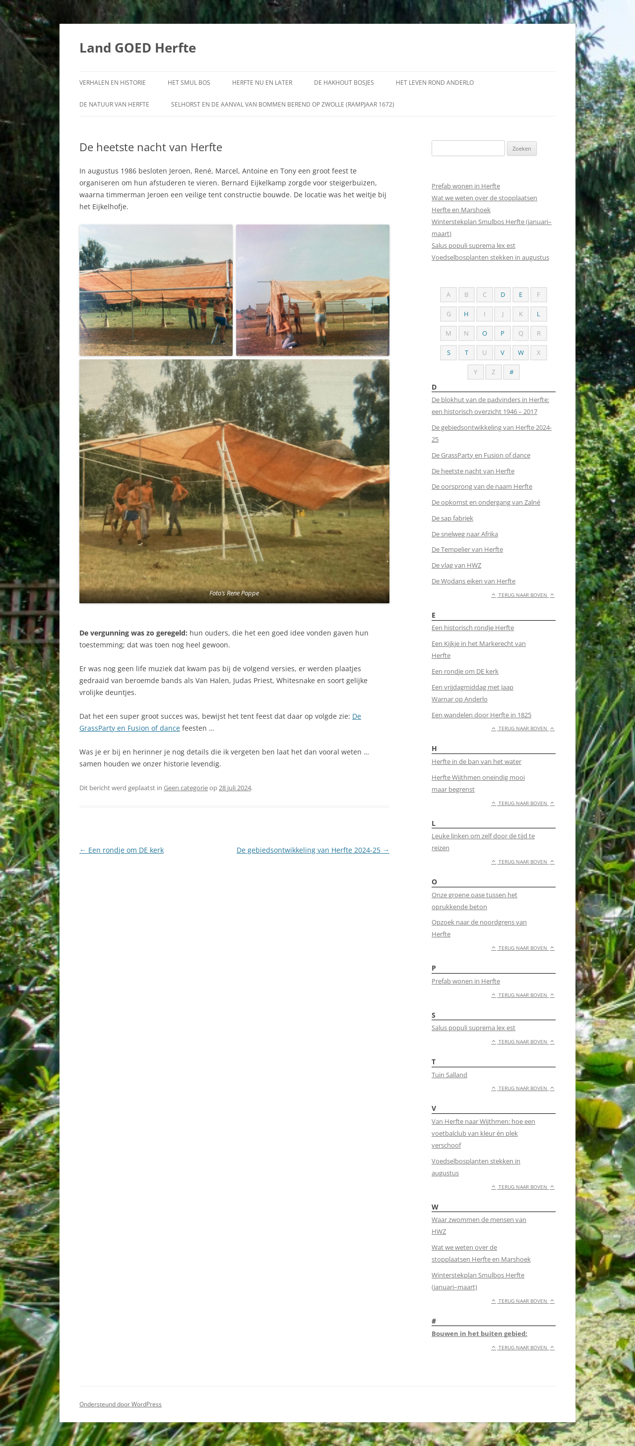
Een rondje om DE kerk (121, 850)
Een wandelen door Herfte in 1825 (481, 714)
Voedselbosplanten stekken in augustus (490, 257)
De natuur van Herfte (114, 104)
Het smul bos (189, 82)
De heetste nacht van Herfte (473, 470)
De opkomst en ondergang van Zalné (486, 502)
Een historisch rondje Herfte (473, 627)
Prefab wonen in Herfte (466, 185)
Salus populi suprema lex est (473, 245)
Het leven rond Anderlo (435, 82)
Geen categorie (186, 787)
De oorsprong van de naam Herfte (482, 486)
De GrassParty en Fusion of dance (481, 455)
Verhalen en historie (112, 82)
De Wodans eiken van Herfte (473, 581)
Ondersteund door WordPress (120, 1404)
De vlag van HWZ (456, 565)
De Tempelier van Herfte (467, 549)
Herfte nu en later (262, 82)
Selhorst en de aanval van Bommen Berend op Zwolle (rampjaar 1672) (282, 104)
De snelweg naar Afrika (465, 533)
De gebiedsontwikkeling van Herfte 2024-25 (313, 850)
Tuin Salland (449, 1074)
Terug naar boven (523, 595)
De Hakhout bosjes (344, 82)
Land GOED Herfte (137, 48)
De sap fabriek (452, 518)
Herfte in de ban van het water (476, 761)
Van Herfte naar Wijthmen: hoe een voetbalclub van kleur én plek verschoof (483, 1133)
